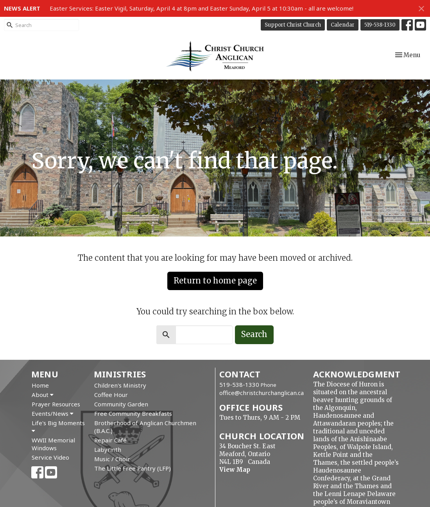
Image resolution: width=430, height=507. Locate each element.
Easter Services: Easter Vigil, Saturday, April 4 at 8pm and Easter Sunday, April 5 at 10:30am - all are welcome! (201, 8)
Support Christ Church (293, 25)
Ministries (120, 374)
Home (40, 385)
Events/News (52, 413)
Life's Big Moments (58, 426)
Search (254, 334)
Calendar (343, 25)
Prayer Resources (56, 404)
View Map (234, 469)
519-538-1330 (380, 25)
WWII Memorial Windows (53, 444)
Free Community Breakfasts (133, 413)
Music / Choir (112, 459)
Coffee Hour (111, 395)
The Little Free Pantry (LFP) (132, 468)
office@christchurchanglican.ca (261, 393)
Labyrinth (107, 449)
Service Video (50, 457)
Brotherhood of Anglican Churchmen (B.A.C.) (145, 427)
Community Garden (121, 404)
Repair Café (110, 440)
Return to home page (215, 280)
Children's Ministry (120, 385)
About (43, 395)
